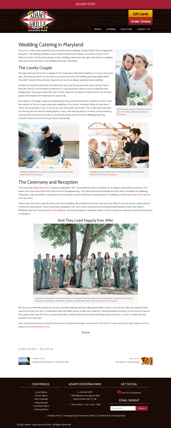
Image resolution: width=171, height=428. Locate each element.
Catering (49, 349)
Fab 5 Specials (40, 399)
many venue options (141, 194)
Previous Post (38, 359)
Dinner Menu (40, 395)
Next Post (134, 359)
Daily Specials (40, 402)
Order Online (140, 21)
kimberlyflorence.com (39, 326)
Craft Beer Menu (40, 406)
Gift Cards (140, 14)
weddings (61, 210)
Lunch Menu (40, 392)
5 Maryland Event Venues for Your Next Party (50, 362)
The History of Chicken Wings (127, 362)
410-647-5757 (85, 4)
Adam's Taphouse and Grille (38, 21)
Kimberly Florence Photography (31, 174)
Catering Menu (40, 409)
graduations (48, 210)
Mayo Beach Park (41, 187)
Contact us (127, 314)
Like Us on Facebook (129, 392)
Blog (42, 349)
